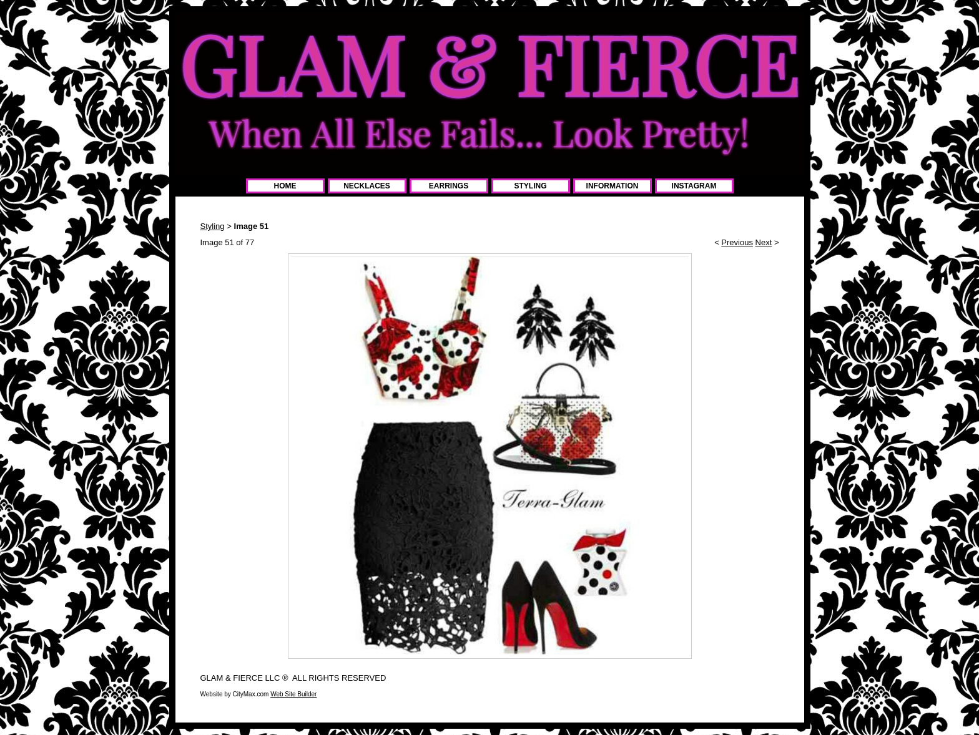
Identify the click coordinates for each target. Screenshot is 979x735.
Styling (212, 226)
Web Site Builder (293, 694)
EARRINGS (448, 186)
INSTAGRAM (694, 186)
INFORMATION (612, 186)
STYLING (530, 186)
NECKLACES (366, 186)
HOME (285, 186)
